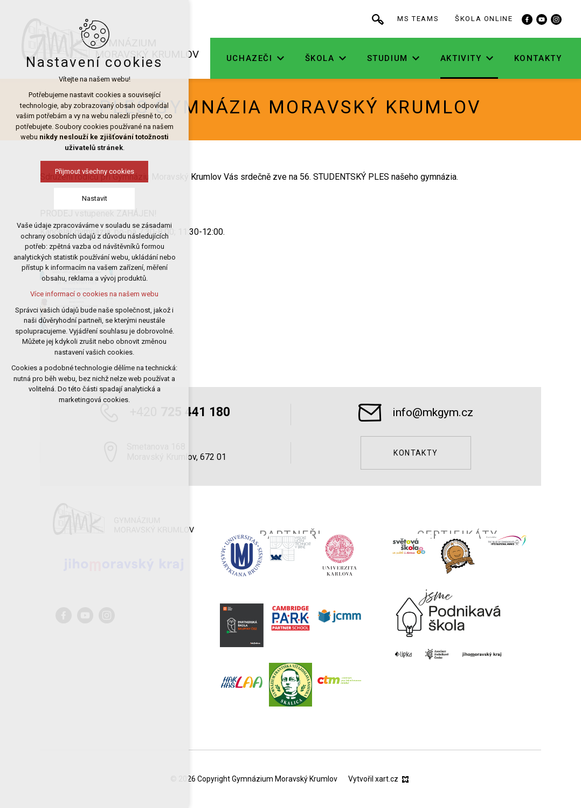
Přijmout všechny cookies (89, 171)
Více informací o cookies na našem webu (90, 294)
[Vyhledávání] (415, 19)
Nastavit (89, 198)
